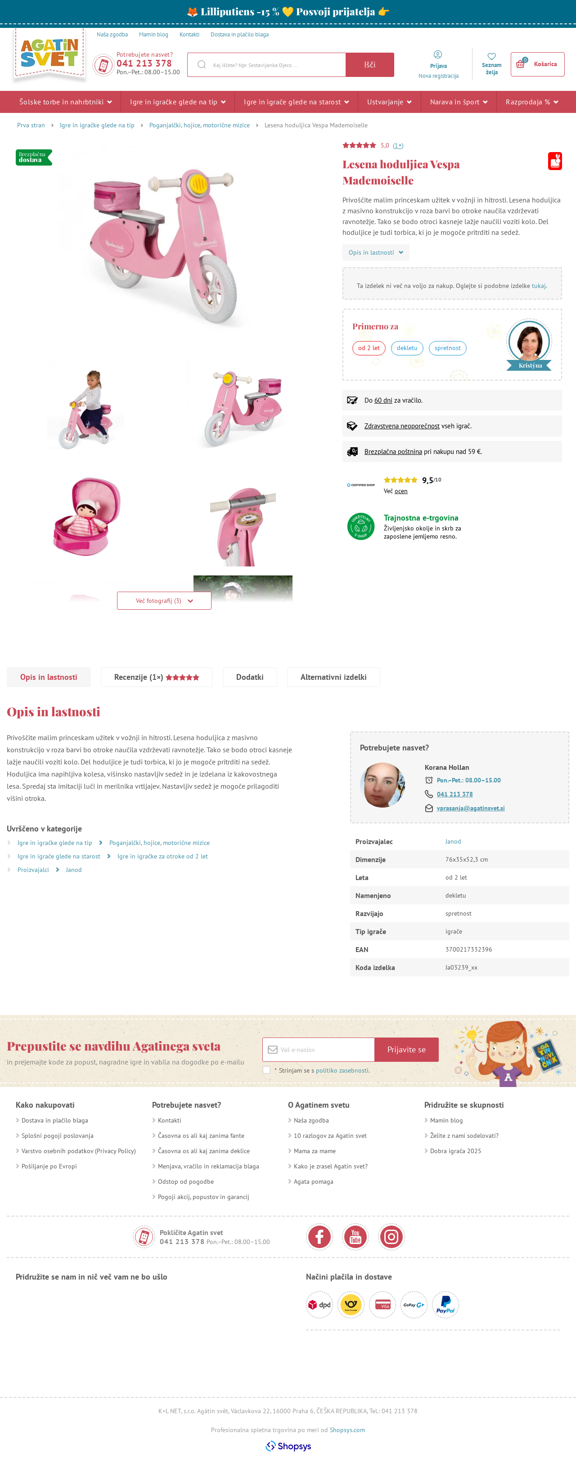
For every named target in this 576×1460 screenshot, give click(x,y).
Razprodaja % (532, 101)
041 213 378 (144, 63)
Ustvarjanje (389, 101)
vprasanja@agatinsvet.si (471, 808)
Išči (370, 64)
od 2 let (369, 348)
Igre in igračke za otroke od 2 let (162, 856)
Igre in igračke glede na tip (177, 101)
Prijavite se (406, 1049)
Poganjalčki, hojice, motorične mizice (199, 125)
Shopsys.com (347, 1430)
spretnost (448, 348)
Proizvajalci (34, 870)
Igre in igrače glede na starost (296, 101)
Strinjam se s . (322, 1070)
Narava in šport (459, 101)
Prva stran (31, 125)
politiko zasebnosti (342, 1070)
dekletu (407, 348)
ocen (401, 491)
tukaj (539, 286)
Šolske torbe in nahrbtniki (65, 101)
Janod (74, 870)
